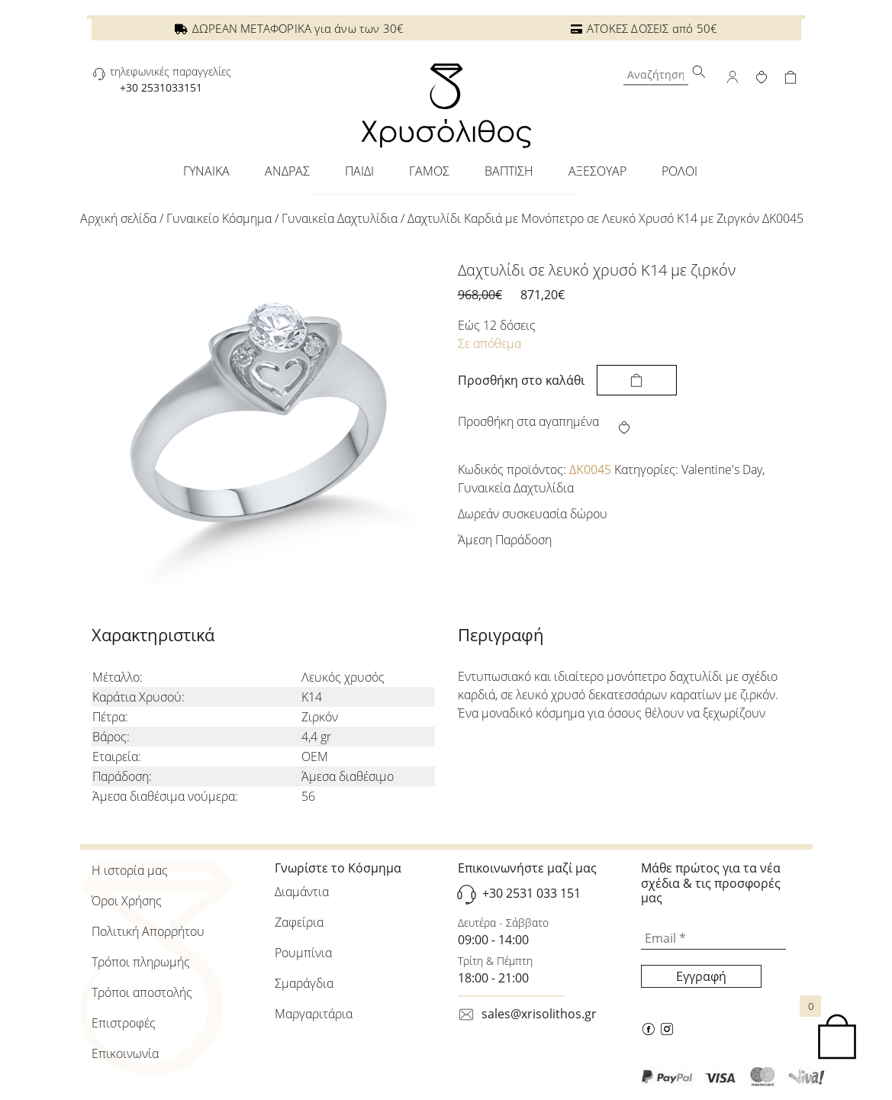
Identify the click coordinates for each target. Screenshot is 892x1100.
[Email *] (713, 938)
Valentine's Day (721, 469)
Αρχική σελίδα (118, 218)
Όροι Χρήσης (127, 900)
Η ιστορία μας (130, 870)
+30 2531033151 (161, 87)
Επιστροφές (124, 1023)
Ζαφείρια (299, 922)
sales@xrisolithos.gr (539, 1013)
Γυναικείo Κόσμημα (219, 218)
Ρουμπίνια (303, 952)
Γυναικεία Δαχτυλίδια (340, 218)
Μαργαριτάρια (314, 1013)
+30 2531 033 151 (531, 893)
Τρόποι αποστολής (142, 992)
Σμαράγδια (304, 983)
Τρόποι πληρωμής (141, 961)
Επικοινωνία (125, 1053)
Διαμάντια (302, 891)
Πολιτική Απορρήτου (148, 931)
